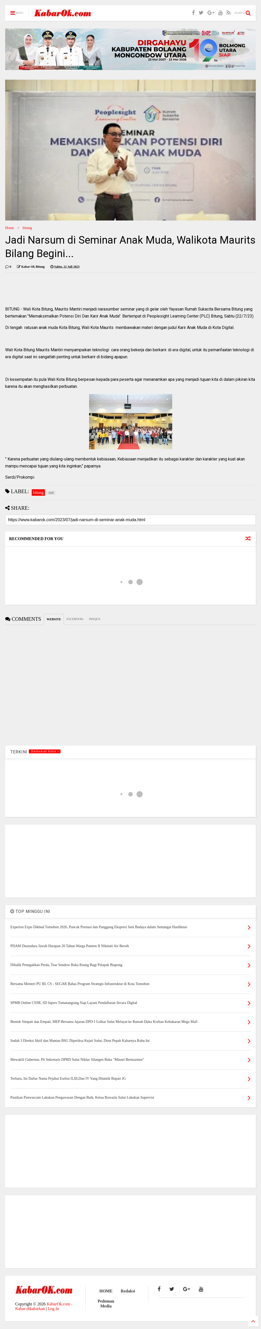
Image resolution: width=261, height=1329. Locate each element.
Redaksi (128, 1291)
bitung (27, 228)
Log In (53, 1308)
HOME (106, 1291)
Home (9, 228)
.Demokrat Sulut (44, 751)
